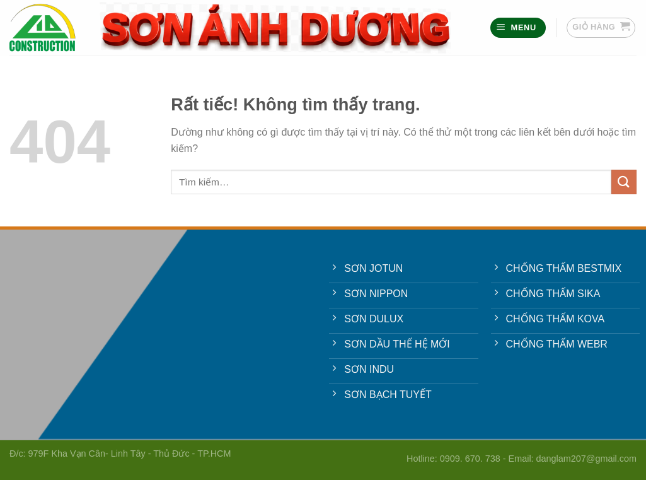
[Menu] (518, 28)
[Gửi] (624, 182)
